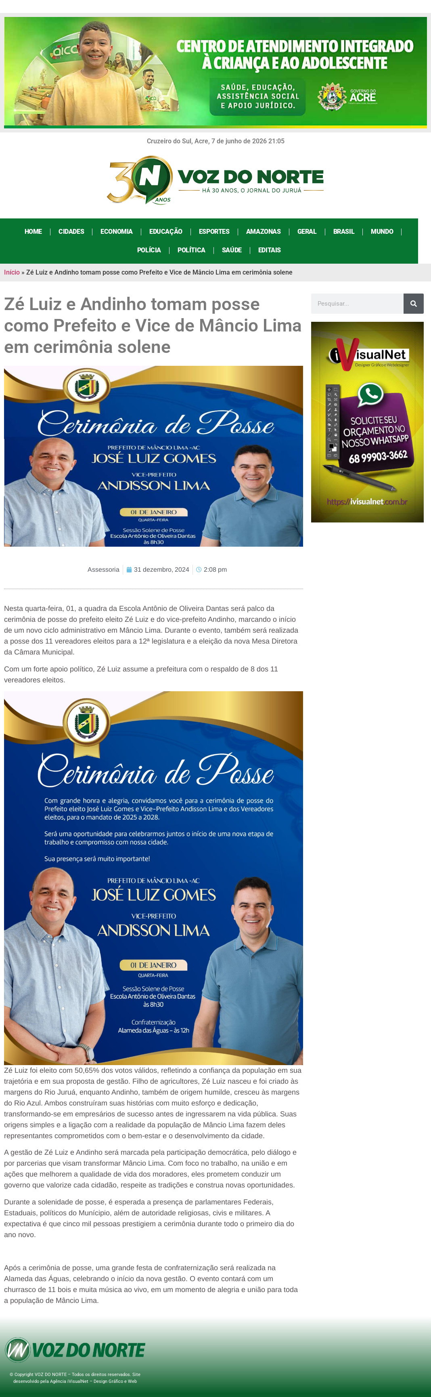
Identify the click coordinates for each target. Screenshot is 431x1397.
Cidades (77, 231)
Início (12, 272)
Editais (276, 250)
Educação (172, 231)
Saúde (238, 250)
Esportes (220, 231)
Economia (123, 231)
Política (198, 250)
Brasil (350, 231)
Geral (313, 231)
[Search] (414, 304)
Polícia (155, 250)
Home (39, 231)
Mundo (388, 231)
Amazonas (270, 231)
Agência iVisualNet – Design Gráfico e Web (93, 1381)
